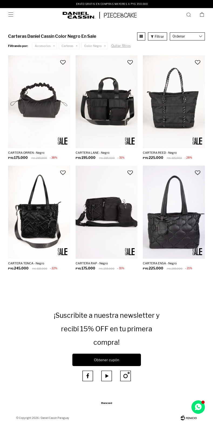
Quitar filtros (121, 46)
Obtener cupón (106, 360)
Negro (93, 46)
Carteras (67, 46)
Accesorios (43, 46)
